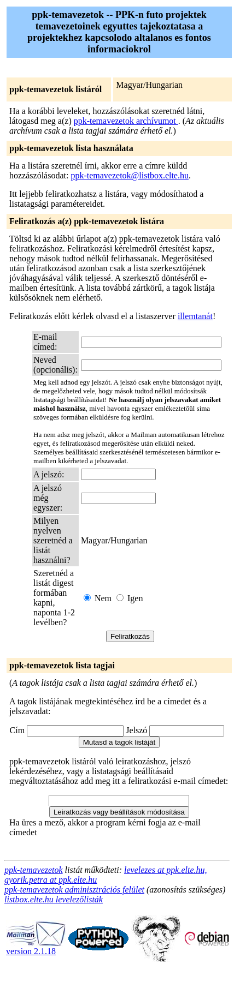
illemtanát (195, 316)
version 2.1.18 (36, 947)
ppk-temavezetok (33, 870)
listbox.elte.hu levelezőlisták (53, 899)
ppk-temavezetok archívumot (126, 120)
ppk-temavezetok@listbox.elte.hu (130, 175)
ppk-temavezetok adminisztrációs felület (74, 889)
